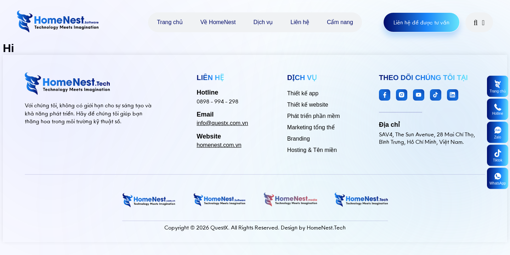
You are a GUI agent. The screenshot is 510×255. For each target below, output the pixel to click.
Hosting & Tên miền (312, 150)
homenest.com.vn (219, 145)
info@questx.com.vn (222, 123)
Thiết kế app (302, 93)
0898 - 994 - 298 (217, 101)
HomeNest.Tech (326, 227)
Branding (298, 139)
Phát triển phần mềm (313, 116)
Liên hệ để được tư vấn (421, 22)
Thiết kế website (307, 105)
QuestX (219, 227)
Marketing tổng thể (311, 127)
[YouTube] (418, 95)
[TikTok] (435, 95)
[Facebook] (384, 95)
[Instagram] (401, 95)
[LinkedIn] (452, 95)
